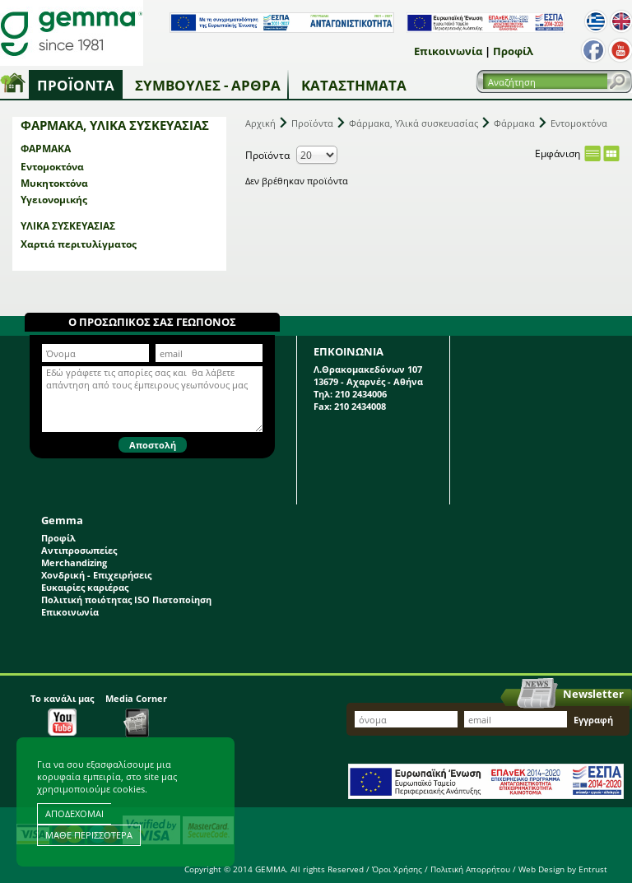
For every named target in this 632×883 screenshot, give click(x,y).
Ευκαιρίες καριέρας (84, 587)
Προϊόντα (75, 85)
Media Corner (136, 714)
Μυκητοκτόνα (54, 183)
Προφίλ (513, 51)
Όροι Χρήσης (397, 869)
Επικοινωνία (448, 51)
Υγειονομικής (54, 200)
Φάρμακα (46, 149)
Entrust (593, 869)
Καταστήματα (354, 85)
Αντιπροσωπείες (79, 550)
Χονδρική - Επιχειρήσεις (96, 575)
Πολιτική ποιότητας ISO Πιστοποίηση (126, 599)
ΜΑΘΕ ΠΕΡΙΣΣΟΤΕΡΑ (88, 835)
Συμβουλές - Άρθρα (208, 85)
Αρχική (260, 123)
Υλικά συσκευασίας (68, 226)
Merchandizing (74, 562)
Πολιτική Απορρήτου (470, 869)
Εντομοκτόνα (52, 167)
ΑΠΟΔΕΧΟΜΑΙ (74, 813)
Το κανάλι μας (62, 714)
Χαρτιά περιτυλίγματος (79, 244)
